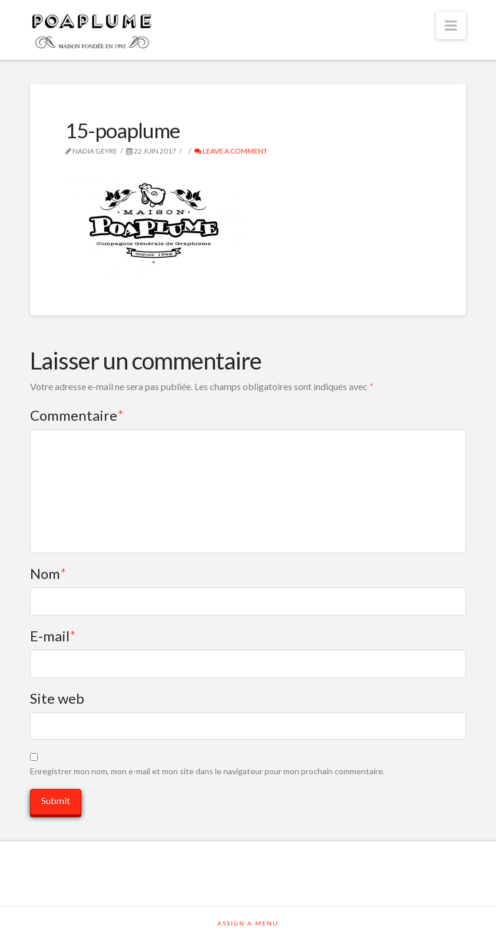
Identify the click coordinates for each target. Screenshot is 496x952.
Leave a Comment (230, 151)
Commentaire (77, 415)
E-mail (53, 635)
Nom (48, 573)
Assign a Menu (248, 923)
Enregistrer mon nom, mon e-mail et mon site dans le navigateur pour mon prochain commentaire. (207, 771)
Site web (57, 698)
